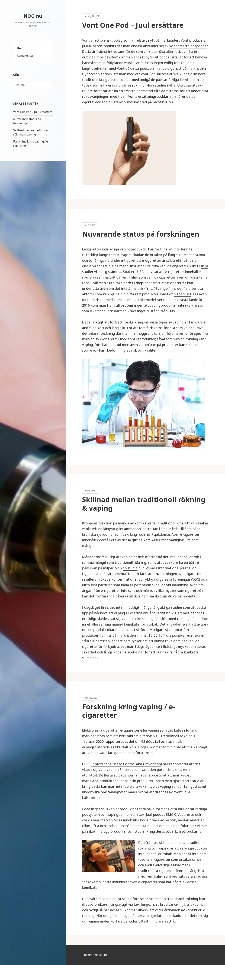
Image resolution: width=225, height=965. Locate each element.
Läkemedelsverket (153, 300)
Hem (20, 48)
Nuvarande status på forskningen (27, 121)
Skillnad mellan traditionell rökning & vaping (31, 132)
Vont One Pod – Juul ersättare (32, 112)
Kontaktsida (25, 56)
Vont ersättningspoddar (188, 46)
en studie (130, 568)
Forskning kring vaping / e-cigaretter (128, 711)
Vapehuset (182, 294)
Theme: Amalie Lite (95, 955)
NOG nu (33, 16)
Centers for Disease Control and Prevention (126, 764)
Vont (184, 40)
